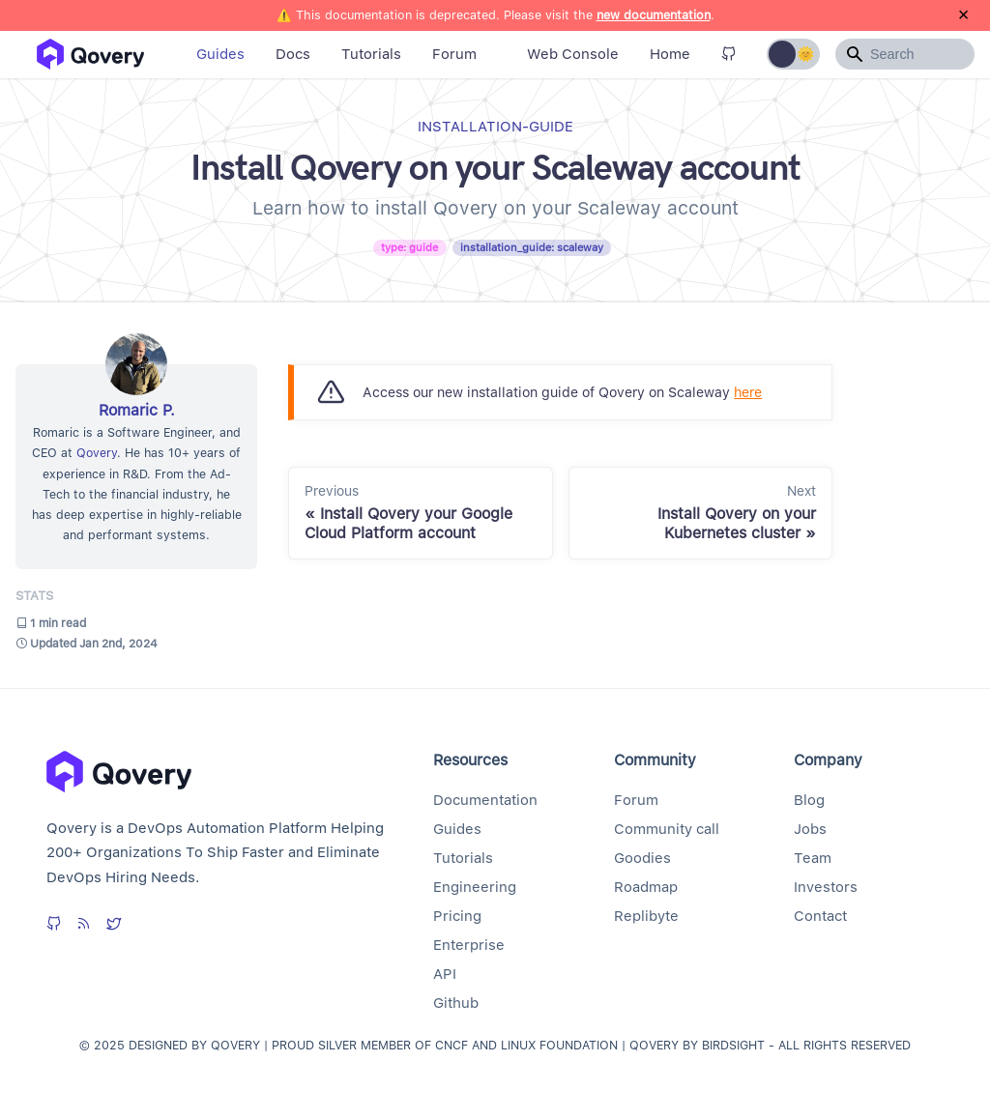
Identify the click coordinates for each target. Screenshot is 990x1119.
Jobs (810, 829)
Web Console (573, 54)
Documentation (485, 800)
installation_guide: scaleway (531, 247)
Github (456, 1003)
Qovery (96, 452)
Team (812, 858)
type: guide (409, 247)
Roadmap (646, 887)
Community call (666, 829)
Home (670, 54)
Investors (826, 887)
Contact (820, 916)
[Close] (963, 15)
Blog (809, 800)
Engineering (474, 887)
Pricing (457, 916)
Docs (293, 54)
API (444, 974)
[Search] (905, 54)
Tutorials (371, 54)
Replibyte (646, 916)
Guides (220, 54)
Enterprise (469, 945)
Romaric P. (137, 410)
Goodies (642, 858)
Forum (454, 54)
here (748, 392)
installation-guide (495, 126)
